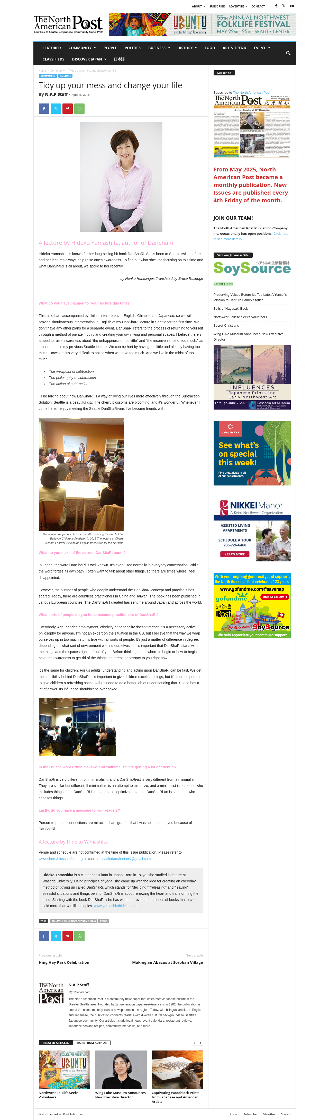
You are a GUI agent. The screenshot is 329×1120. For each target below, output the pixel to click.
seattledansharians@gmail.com (125, 859)
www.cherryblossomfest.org (61, 859)
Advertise (238, 6)
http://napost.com (79, 992)
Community (82, 48)
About (198, 6)
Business (159, 48)
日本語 (119, 59)
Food (210, 47)
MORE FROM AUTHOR (92, 1043)
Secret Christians (226, 325)
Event (262, 48)
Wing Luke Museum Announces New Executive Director (120, 1094)
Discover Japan (89, 59)
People (110, 47)
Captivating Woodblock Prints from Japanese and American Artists (175, 1097)
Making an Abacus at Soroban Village (167, 962)
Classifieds (54, 59)
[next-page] (200, 1043)
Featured (52, 47)
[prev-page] (194, 1043)
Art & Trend (234, 47)
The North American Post (252, 124)
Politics (133, 47)
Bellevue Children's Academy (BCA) (73, 921)
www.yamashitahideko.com (116, 906)
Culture (65, 75)
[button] (288, 53)
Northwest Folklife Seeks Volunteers (59, 1094)
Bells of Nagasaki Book (231, 308)
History (187, 48)
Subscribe (217, 6)
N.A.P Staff (56, 94)
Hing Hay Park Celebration (64, 962)
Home (42, 70)
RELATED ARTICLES (56, 1043)
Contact (258, 6)
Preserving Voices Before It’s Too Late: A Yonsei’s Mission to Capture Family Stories (250, 297)
